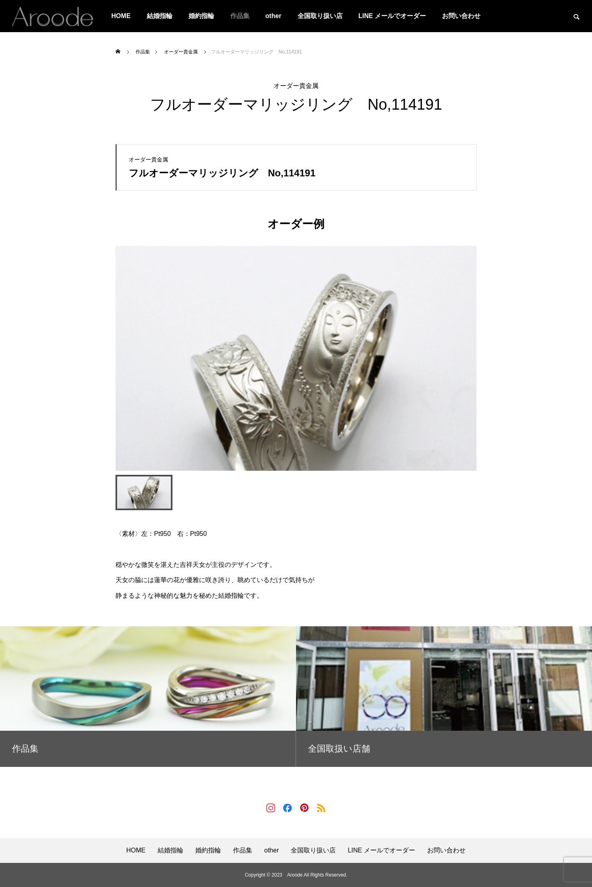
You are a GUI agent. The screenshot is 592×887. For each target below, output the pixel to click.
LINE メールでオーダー (392, 15)
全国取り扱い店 (320, 15)
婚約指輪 (201, 15)
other (274, 15)
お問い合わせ (461, 15)
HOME (121, 15)
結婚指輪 (159, 15)
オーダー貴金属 (296, 85)
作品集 (239, 15)
